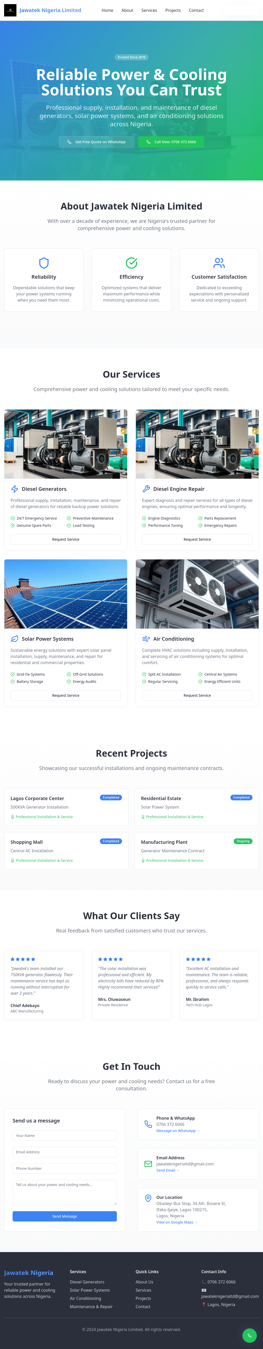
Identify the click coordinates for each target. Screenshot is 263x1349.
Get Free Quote (241, 10)
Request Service (65, 539)
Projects (173, 10)
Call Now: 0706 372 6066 (171, 141)
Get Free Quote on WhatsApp (96, 141)
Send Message (64, 1216)
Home (108, 10)
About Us (144, 1282)
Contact (196, 10)
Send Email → (168, 1170)
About (127, 10)
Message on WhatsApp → (178, 1130)
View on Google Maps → (177, 1222)
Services (149, 10)
